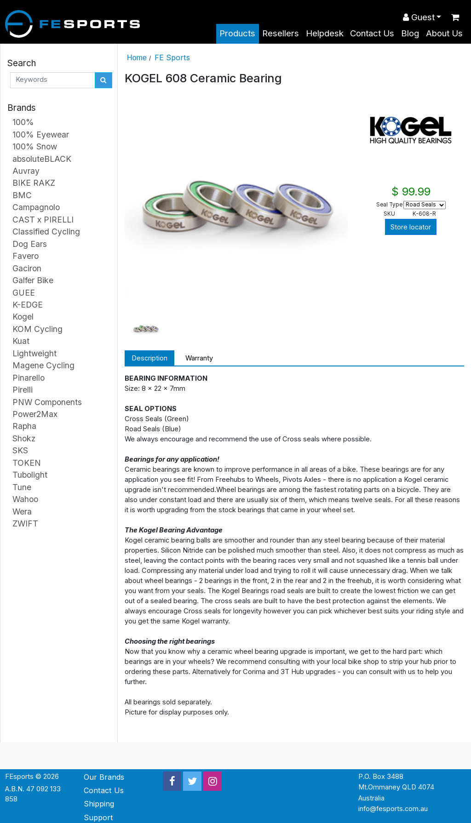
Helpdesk (325, 33)
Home (137, 57)
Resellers (280, 33)
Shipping (99, 803)
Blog (410, 33)
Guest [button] (419, 17)
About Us (444, 33)
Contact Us (372, 33)
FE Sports (172, 57)
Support (98, 817)
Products (237, 33)
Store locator (411, 227)
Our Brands (104, 777)
